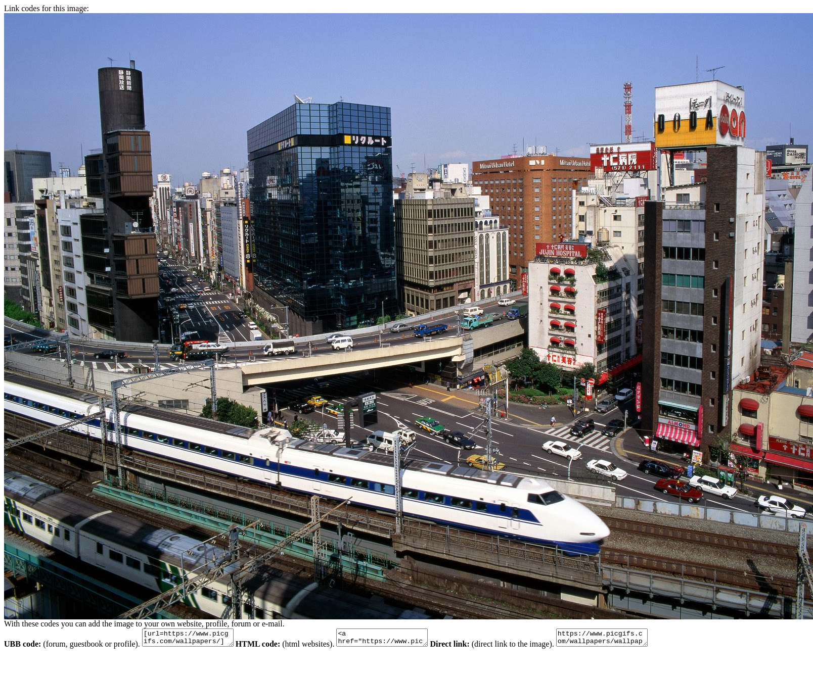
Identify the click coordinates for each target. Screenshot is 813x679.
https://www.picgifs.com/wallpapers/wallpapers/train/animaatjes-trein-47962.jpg (627, 639)
